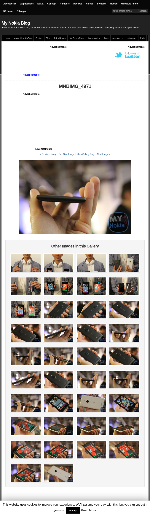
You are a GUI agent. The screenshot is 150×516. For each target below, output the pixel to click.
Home (7, 38)
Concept (51, 3)
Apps (106, 38)
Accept (73, 510)
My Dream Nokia (76, 38)
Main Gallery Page (86, 154)
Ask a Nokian (60, 38)
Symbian (101, 3)
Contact (39, 38)
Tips (48, 38)
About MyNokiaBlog (23, 38)
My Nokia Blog (15, 23)
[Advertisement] (73, 57)
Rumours (65, 3)
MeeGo (113, 3)
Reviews (77, 3)
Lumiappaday (94, 38)
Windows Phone (129, 3)
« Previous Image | (49, 154)
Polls (142, 38)
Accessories (10, 3)
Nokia (40, 3)
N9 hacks (8, 11)
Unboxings (131, 38)
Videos (89, 3)
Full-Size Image (66, 154)
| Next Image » (103, 154)
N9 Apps (21, 11)
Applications (27, 3)
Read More (88, 510)
